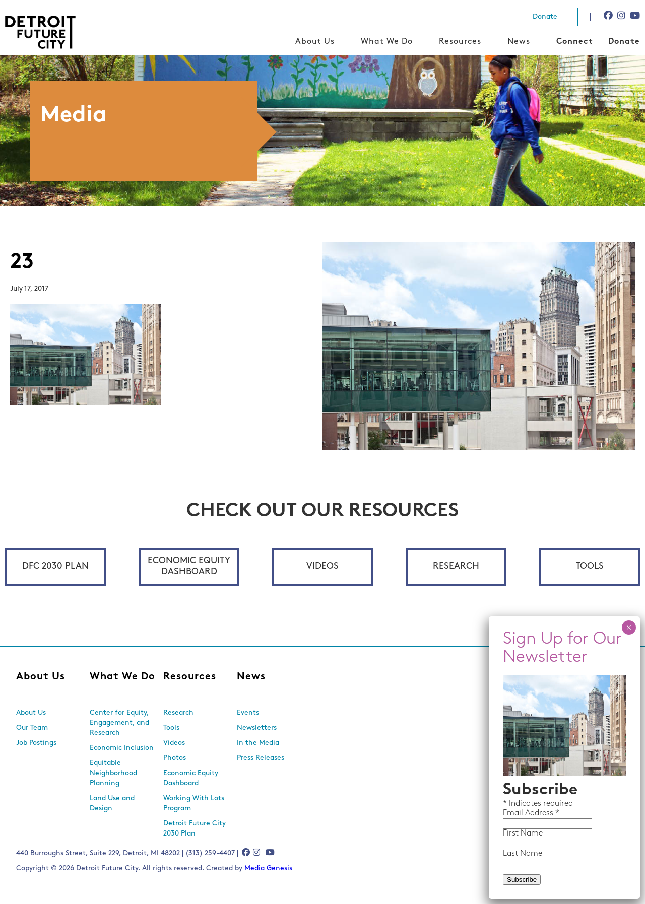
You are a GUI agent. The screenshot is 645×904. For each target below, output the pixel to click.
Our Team (32, 728)
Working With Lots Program (193, 803)
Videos (322, 566)
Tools (590, 566)
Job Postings (36, 743)
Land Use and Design (112, 803)
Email (514, 813)
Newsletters (257, 728)
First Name (523, 833)
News (518, 42)
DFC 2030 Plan (55, 566)
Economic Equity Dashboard (189, 566)
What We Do (387, 42)
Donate (545, 17)
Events (248, 713)
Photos (174, 758)
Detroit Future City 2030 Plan (194, 829)
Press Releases (260, 758)
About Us (315, 42)
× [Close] (628, 627)
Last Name (522, 854)
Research (456, 566)
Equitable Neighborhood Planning (113, 773)
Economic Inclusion (122, 748)
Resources (460, 42)
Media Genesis (268, 868)
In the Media (258, 743)
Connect (574, 42)
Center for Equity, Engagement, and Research (119, 723)
